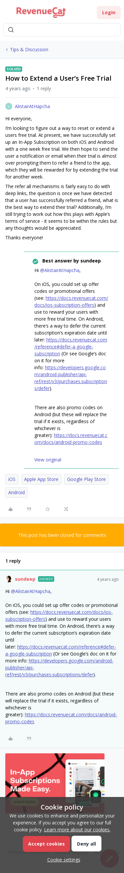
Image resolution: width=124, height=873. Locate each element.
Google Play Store (86, 479)
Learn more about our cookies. (77, 829)
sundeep (25, 579)
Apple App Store (41, 479)
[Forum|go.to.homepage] (41, 12)
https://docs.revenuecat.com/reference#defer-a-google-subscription (70, 347)
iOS (12, 479)
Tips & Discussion (29, 49)
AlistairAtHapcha (32, 106)
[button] (7, 14)
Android (16, 492)
